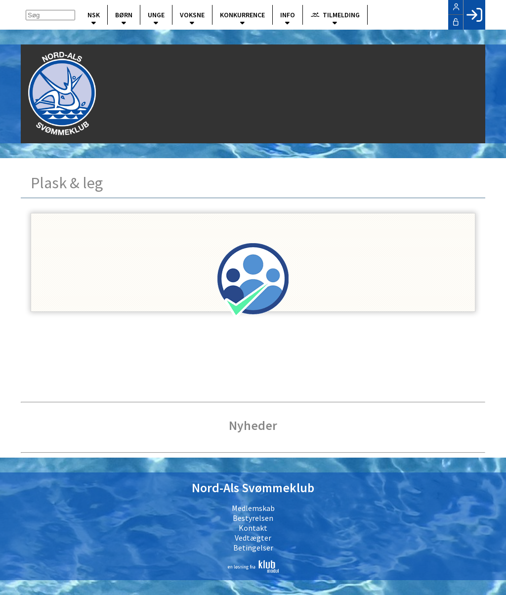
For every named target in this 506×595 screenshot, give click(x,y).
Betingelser (253, 547)
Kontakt (253, 528)
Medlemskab (253, 508)
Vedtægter (253, 538)
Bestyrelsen (253, 518)
